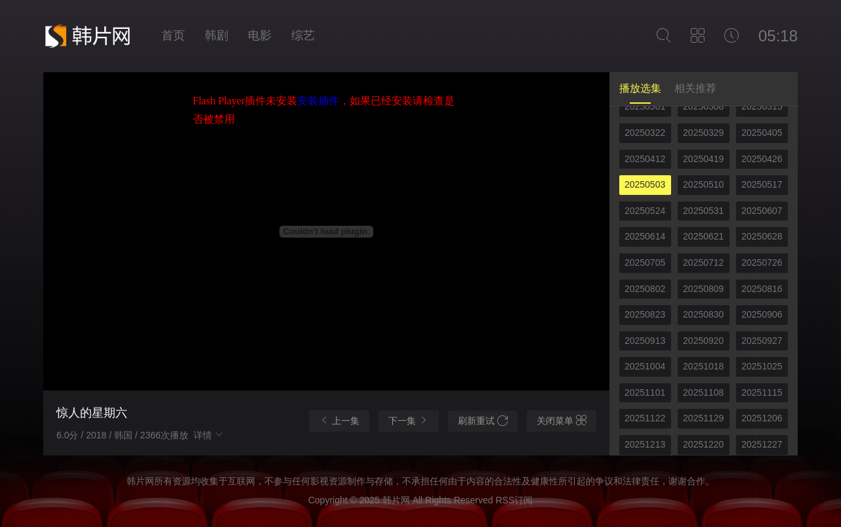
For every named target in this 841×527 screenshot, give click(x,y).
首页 (173, 35)
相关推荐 (695, 88)
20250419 (703, 159)
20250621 (703, 236)
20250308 (703, 106)
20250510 (703, 184)
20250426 (761, 159)
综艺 (303, 35)
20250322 (645, 132)
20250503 (645, 184)
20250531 (703, 210)
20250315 (761, 106)
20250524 (645, 210)
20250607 (761, 210)
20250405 (761, 132)
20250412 (645, 159)
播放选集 (640, 88)
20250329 (703, 132)
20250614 (645, 236)
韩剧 (216, 35)
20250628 (761, 236)
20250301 (645, 106)
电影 (260, 35)
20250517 (761, 184)
